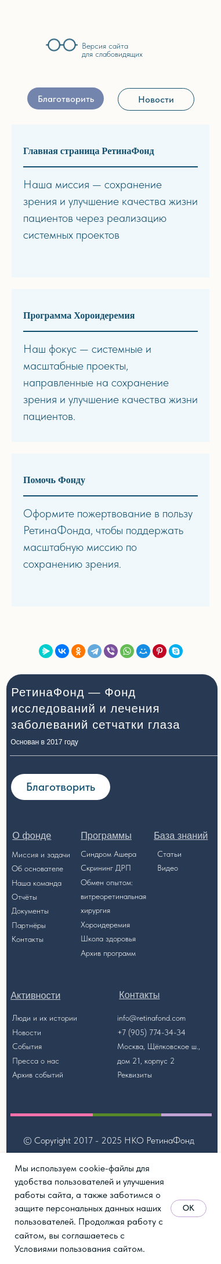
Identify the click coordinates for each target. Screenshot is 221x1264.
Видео (167, 868)
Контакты (28, 939)
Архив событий (37, 1074)
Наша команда (36, 883)
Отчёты (24, 897)
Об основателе (37, 868)
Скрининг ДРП (106, 868)
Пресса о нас (35, 1060)
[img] (24, 47)
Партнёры (29, 925)
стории (65, 1018)
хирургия (95, 910)
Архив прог (99, 953)
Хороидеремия (105, 924)
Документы (30, 910)
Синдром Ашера (108, 854)
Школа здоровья (108, 938)
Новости (26, 1032)
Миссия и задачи (41, 854)
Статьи (169, 854)
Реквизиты (134, 1074)
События (27, 1046)
